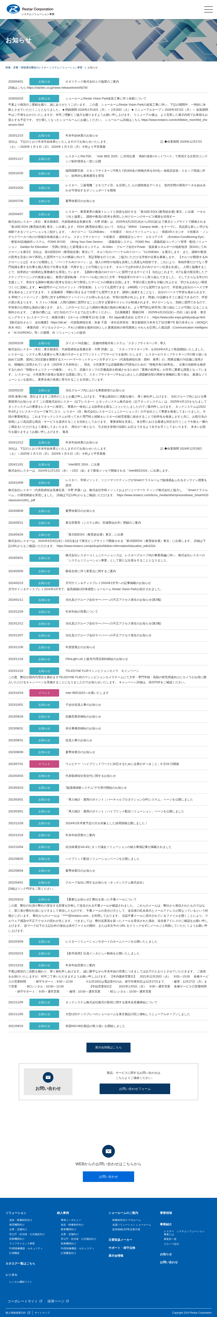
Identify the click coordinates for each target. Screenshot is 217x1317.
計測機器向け (68, 1253)
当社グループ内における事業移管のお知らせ (77, 390)
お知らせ (166, 1254)
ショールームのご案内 (123, 1213)
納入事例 (63, 1213)
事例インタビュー (71, 1220)
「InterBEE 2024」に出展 (64, 464)
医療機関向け (17, 1238)
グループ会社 (171, 1243)
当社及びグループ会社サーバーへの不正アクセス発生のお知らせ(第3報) (95, 600)
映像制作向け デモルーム (126, 1220)
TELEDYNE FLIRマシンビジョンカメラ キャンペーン (84, 671)
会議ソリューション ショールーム (131, 1224)
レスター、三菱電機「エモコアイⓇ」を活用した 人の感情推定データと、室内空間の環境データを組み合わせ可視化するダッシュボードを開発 (117, 188)
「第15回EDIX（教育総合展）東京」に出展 (76, 534)
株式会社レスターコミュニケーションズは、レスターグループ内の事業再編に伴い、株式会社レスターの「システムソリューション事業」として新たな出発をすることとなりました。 (117, 558)
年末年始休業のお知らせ (63, 135)
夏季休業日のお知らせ (62, 201)
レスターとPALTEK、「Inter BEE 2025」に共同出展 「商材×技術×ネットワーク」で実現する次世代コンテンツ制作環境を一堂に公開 (118, 159)
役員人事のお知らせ (60, 740)
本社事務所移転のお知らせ (65, 728)
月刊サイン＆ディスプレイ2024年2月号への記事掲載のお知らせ (90, 583)
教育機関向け (17, 1224)
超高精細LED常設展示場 (126, 1229)
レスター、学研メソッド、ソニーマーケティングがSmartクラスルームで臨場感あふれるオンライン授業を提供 (118, 482)
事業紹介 (166, 1224)
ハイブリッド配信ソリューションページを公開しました (84, 859)
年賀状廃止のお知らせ (62, 647)
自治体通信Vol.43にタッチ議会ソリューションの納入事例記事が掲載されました (100, 847)
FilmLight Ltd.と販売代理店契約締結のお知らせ (78, 659)
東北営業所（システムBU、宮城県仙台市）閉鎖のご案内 (85, 523)
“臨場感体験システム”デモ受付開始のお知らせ (78, 787)
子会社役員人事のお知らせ (65, 704)
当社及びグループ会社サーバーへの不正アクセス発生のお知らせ (90, 635)
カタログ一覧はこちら (20, 1263)
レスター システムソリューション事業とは (184, 1233)
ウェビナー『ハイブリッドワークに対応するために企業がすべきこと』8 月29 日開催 (104, 764)
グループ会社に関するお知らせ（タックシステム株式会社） (87, 882)
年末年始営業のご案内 (62, 835)
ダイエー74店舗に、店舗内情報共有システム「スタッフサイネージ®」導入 (97, 343)
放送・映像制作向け (20, 1220)
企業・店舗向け (18, 1229)
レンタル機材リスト (20, 1281)
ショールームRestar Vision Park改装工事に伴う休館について (87, 98)
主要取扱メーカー (120, 1239)
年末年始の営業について (63, 612)
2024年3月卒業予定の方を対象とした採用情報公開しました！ (88, 823)
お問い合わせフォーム (135, 1089)
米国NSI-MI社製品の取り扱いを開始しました (77, 1026)
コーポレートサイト (22, 1301)
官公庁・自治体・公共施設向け (27, 1234)
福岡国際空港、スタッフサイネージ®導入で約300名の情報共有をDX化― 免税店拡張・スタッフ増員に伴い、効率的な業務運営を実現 (117, 173)
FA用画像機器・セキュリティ (26, 1248)
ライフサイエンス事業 (22, 1243)
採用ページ (55, 1301)
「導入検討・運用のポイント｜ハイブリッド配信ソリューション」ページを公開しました (106, 811)
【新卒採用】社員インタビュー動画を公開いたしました (84, 953)
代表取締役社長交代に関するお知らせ (72, 776)
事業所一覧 (170, 1239)
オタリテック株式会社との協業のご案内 (74, 81)
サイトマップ (42, 1312)
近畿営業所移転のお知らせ (65, 716)
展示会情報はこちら (108, 1047)
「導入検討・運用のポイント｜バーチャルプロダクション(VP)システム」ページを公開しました (111, 799)
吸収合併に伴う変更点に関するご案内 (72, 571)
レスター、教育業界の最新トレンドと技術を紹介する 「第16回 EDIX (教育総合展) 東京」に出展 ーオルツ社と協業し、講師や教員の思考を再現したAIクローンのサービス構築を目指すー (117, 214)
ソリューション (16, 1213)
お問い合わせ (108, 1176)
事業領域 (166, 1213)
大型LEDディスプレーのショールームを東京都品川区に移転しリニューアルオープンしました (109, 1014)
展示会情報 (115, 1255)
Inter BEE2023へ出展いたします (68, 693)
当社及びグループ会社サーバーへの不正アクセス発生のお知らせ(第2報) (95, 623)
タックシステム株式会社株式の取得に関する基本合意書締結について (93, 1002)
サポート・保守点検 (121, 1247)
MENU (208, 9)
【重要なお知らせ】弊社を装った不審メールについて (83, 899)
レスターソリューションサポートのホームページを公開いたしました (93, 941)
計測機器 (14, 1253)
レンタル (11, 1274)
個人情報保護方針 (16, 1312)
